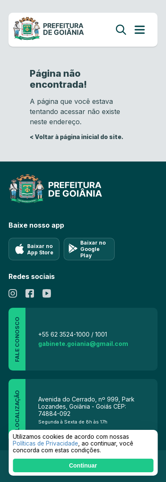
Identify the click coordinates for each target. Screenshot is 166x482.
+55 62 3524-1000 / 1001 (72, 334)
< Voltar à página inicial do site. (77, 136)
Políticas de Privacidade (45, 443)
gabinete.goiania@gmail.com (83, 343)
